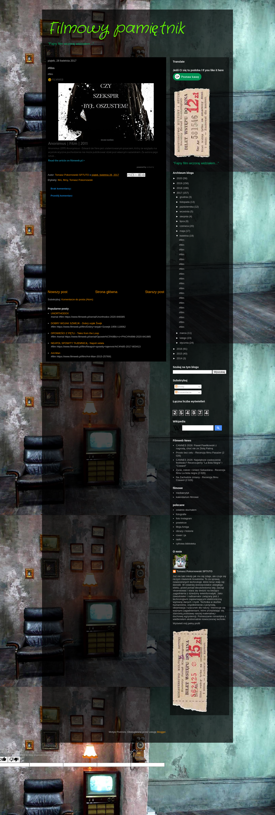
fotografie (181, 514)
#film (181, 239)
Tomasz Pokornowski (81, 180)
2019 (180, 183)
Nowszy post (57, 292)
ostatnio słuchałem (186, 509)
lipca (182, 221)
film (60, 180)
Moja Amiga (182, 526)
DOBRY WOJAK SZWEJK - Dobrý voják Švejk (76, 323)
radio (178, 539)
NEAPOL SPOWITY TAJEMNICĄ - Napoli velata (77, 343)
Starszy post (154, 292)
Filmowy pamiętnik (116, 28)
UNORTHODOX (60, 313)
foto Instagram (184, 518)
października (187, 206)
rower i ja (181, 535)
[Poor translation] (14, 759)
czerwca (184, 226)
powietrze (181, 522)
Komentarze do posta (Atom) (77, 299)
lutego (183, 338)
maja (183, 231)
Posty (179, 386)
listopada (185, 202)
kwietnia (184, 235)
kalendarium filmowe (187, 497)
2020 (180, 178)
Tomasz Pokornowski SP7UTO (194, 571)
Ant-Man (55, 353)
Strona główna (106, 292)
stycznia (184, 342)
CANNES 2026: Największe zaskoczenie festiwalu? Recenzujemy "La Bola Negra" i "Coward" (199, 462)
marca (183, 333)
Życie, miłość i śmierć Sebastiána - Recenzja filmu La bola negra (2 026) (200, 471)
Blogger (161, 731)
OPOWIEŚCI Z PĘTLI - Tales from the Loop (75, 333)
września (185, 211)
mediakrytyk (182, 492)
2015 (180, 353)
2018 (180, 188)
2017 (180, 192)
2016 (180, 348)
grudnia (184, 197)
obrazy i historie (184, 531)
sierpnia (184, 216)
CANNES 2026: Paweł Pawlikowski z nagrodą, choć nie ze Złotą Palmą (196, 447)
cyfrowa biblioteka (186, 543)
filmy (65, 180)
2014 (180, 358)
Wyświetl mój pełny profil (186, 623)
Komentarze (183, 392)
